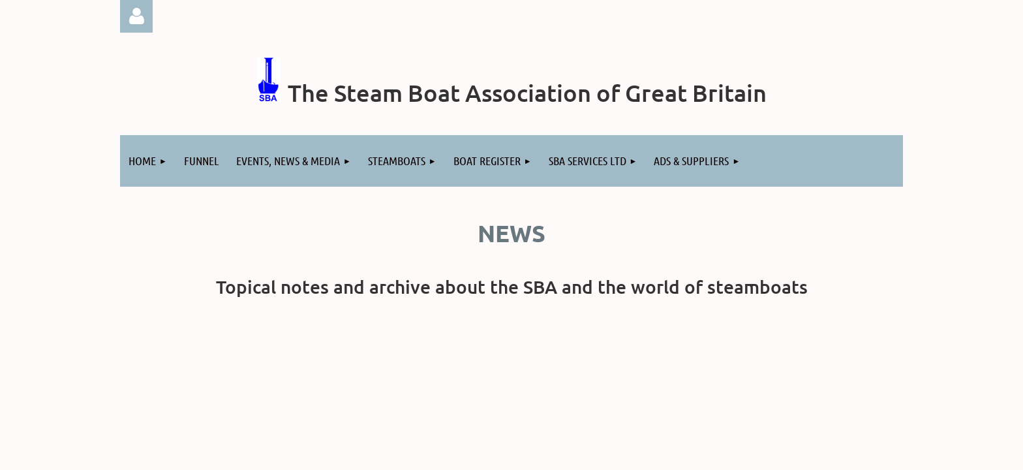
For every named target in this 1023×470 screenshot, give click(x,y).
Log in (136, 16)
